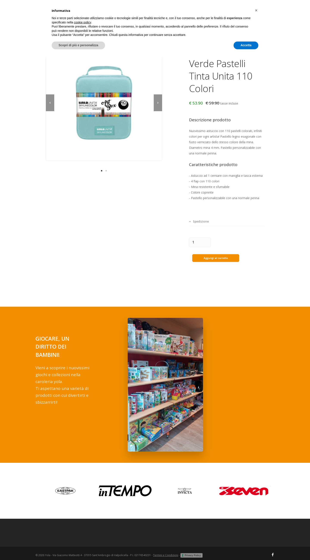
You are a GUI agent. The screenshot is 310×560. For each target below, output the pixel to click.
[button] (256, 513)
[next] (158, 102)
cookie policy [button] (82, 525)
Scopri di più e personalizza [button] (78, 548)
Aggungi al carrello (216, 254)
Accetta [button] (245, 548)
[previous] (50, 102)
